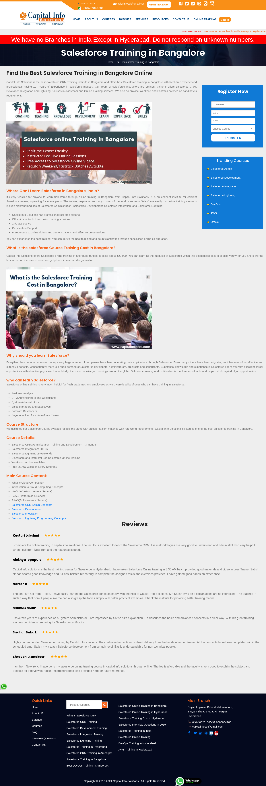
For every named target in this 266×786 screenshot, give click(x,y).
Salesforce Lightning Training (84, 740)
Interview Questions (44, 738)
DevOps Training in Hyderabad (137, 743)
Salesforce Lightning (223, 195)
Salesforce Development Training (87, 728)
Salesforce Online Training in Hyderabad (143, 712)
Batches (125, 19)
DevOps (215, 204)
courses (108, 19)
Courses (37, 725)
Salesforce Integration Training (85, 734)
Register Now (158, 4)
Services (141, 19)
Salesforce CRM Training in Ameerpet (89, 753)
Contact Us (181, 19)
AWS (214, 213)
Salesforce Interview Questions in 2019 (142, 724)
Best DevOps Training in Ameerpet (87, 765)
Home (77, 19)
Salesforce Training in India (135, 730)
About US (38, 713)
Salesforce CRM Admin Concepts (31, 504)
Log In (225, 19)
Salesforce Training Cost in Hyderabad (142, 718)
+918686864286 (90, 8)
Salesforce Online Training (135, 736)
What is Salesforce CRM (81, 715)
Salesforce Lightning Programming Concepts (38, 518)
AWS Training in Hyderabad (135, 749)
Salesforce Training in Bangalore (141, 62)
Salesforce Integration (224, 186)
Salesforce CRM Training (82, 721)
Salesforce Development (225, 177)
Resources (160, 19)
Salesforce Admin (221, 168)
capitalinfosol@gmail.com (129, 3)
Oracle (215, 221)
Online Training (205, 19)
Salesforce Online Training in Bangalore (143, 705)
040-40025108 (86, 3)
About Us (91, 19)
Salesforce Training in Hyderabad (87, 746)
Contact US (39, 744)
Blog (34, 732)
